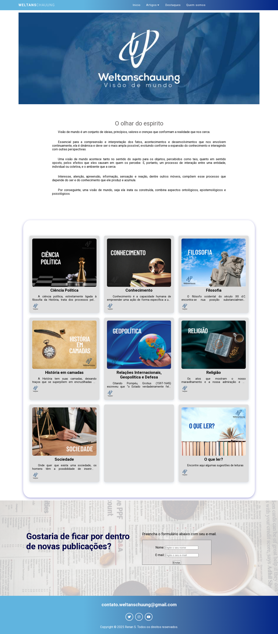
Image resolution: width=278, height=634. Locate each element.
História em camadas (64, 371)
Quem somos (194, 4)
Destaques (172, 4)
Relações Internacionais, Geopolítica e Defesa (139, 373)
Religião (213, 371)
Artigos (153, 4)
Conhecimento (139, 289)
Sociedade (64, 458)
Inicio (138, 4)
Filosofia (213, 289)
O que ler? (213, 458)
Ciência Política (64, 289)
